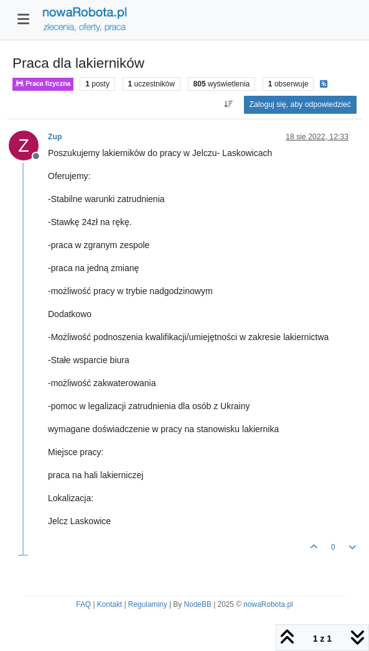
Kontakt (109, 604)
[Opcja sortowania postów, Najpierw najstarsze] (228, 104)
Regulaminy (147, 604)
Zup (55, 136)
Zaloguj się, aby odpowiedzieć (300, 104)
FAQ (83, 604)
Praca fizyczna (43, 84)
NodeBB (198, 604)
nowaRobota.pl (267, 604)
